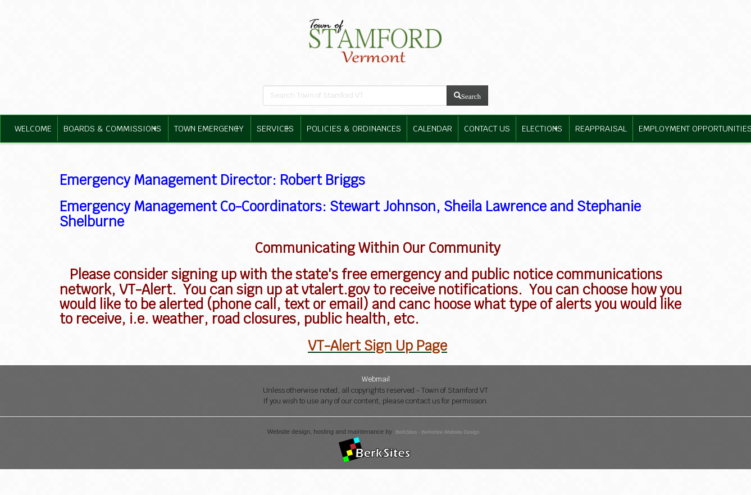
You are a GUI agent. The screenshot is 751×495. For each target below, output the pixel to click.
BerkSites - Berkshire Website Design (437, 432)
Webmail (376, 379)
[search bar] (355, 95)
